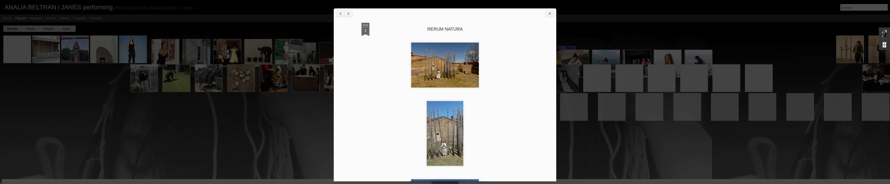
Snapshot (79, 18)
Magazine (36, 18)
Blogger (462, 181)
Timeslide (95, 18)
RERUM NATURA (445, 29)
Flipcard (20, 18)
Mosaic (51, 18)
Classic (7, 18)
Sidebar (64, 18)
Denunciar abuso (477, 181)
